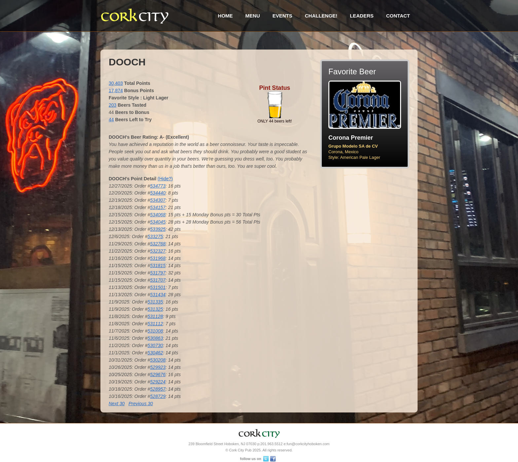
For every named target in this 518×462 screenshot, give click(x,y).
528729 (158, 396)
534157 (158, 207)
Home (225, 15)
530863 (155, 338)
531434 (158, 294)
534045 (158, 222)
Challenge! (321, 15)
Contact (398, 15)
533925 (158, 229)
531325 (155, 309)
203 (112, 105)
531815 (158, 265)
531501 (158, 287)
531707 (158, 280)
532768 (158, 243)
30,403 (116, 83)
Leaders (362, 15)
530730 (155, 345)
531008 (155, 331)
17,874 (116, 90)
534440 (158, 192)
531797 (158, 272)
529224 (158, 381)
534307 (158, 200)
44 (111, 119)
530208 (158, 360)
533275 (155, 236)
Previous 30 (141, 403)
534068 (158, 214)
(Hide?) (165, 178)
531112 (155, 323)
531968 (158, 258)
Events (282, 15)
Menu (252, 15)
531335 (155, 301)
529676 (158, 374)
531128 (155, 316)
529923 (158, 367)
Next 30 (117, 403)
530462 (155, 352)
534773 (158, 186)
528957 (158, 389)
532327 (158, 251)
